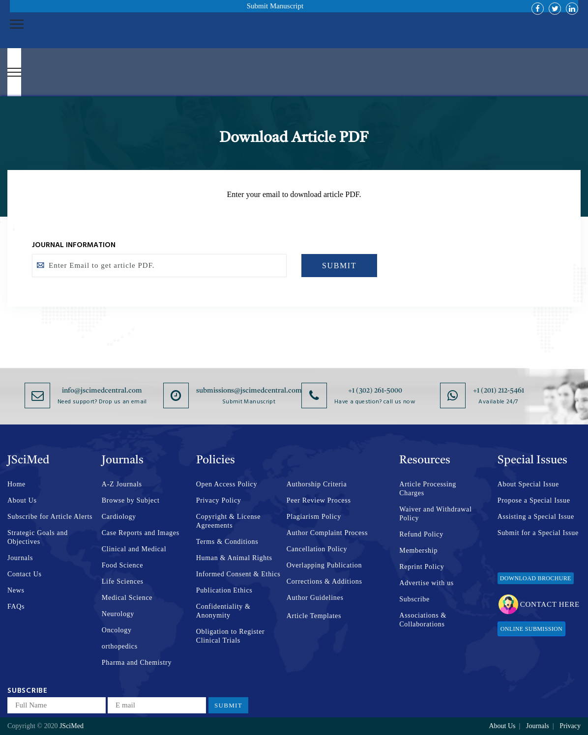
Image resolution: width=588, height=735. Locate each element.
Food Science (122, 565)
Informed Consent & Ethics (238, 574)
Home (16, 484)
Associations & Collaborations (422, 620)
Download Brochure (535, 578)
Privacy (570, 726)
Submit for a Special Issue (538, 533)
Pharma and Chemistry (137, 662)
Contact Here (539, 604)
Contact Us (24, 574)
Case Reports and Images (140, 533)
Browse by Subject (131, 500)
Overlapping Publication (324, 565)
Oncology (117, 630)
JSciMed (71, 726)
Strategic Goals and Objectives (37, 537)
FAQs (16, 606)
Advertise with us (426, 583)
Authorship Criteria (317, 484)
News (16, 590)
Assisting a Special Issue (536, 516)
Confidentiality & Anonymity (223, 611)
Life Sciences (123, 581)
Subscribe (414, 599)
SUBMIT (339, 265)
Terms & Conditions (227, 541)
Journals (20, 558)
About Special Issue (528, 484)
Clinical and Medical (134, 549)
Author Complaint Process (327, 533)
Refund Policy (421, 534)
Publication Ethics (224, 590)
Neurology (118, 614)
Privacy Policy (218, 500)
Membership (418, 550)
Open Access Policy (227, 484)
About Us (22, 500)
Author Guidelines (315, 597)
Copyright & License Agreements (228, 521)
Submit (228, 705)
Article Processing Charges (427, 489)
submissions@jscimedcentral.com (249, 390)
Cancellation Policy (317, 549)
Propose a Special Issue (534, 500)
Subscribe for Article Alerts (49, 516)
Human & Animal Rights (234, 558)
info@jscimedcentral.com (102, 390)
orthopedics (120, 646)
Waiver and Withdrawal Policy (435, 514)
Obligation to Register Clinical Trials (230, 636)
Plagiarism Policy (314, 516)
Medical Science (127, 597)
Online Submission (531, 628)
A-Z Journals (122, 484)
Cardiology (119, 516)
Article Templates (314, 616)
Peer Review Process (319, 500)
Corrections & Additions (324, 581)
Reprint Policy (421, 566)
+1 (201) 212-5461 (498, 390)
